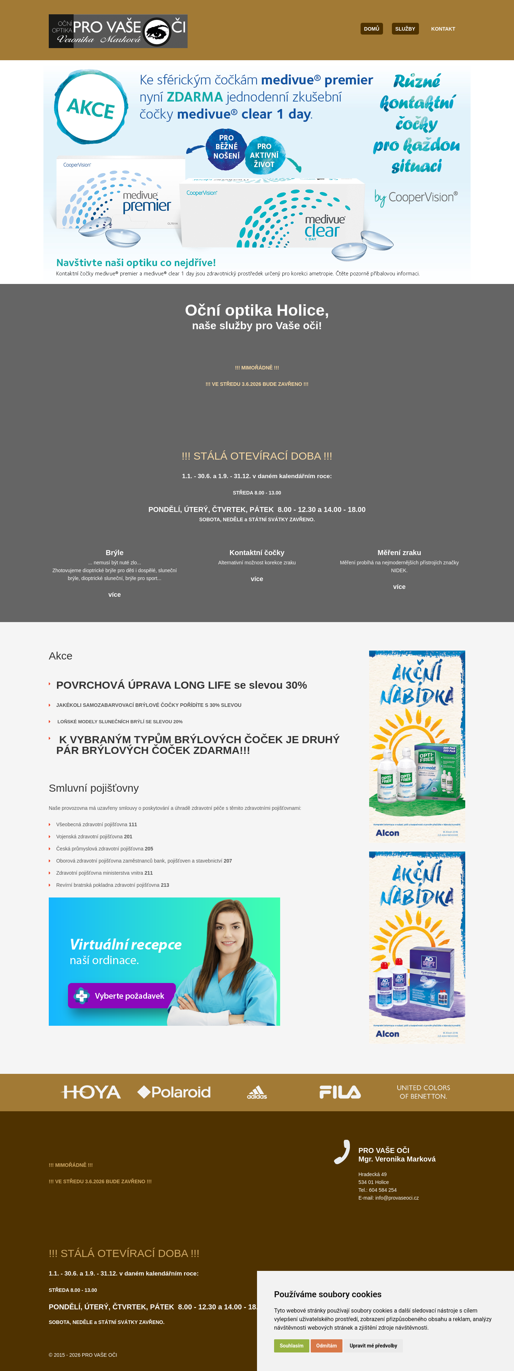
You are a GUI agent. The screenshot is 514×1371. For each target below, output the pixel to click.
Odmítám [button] (326, 1346)
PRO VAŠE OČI (99, 1355)
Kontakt (443, 29)
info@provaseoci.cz (397, 1198)
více (114, 594)
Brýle (115, 553)
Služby (405, 29)
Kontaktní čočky (257, 553)
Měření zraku (399, 553)
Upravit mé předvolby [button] (373, 1346)
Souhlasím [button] (292, 1346)
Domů (371, 29)
